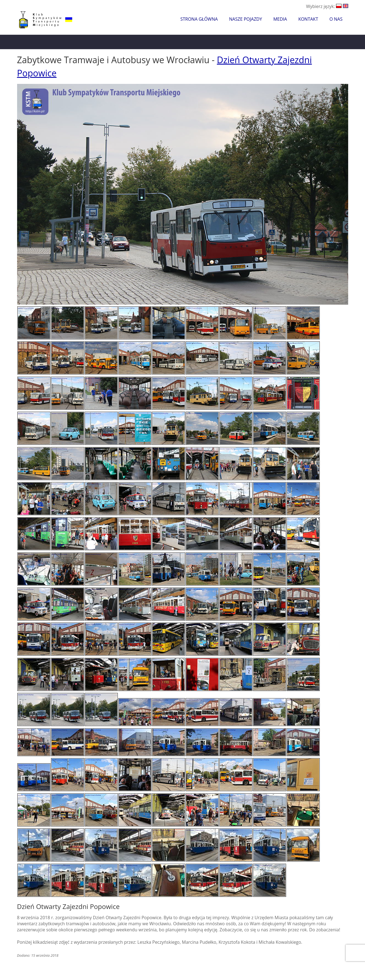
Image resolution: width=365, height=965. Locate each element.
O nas (336, 19)
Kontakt (308, 19)
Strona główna (199, 19)
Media (280, 19)
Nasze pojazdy (245, 19)
